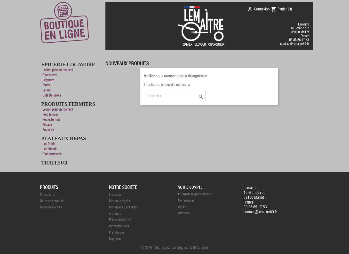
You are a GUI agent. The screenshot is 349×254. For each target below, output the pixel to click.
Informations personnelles (195, 194)
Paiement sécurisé (120, 220)
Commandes (186, 200)
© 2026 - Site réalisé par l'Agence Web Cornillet (174, 248)
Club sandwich (52, 154)
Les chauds (49, 149)
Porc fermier (50, 115)
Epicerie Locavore (68, 64)
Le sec (46, 90)
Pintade (47, 125)
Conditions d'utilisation (123, 207)
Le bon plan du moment (57, 70)
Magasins (115, 239)
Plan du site (116, 232)
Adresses (184, 213)
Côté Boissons (51, 95)
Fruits (46, 85)
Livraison (115, 195)
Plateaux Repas (63, 138)
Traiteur (54, 162)
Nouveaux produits (52, 201)
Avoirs (182, 207)
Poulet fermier (51, 120)
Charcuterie (49, 75)
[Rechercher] (175, 96)
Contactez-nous (119, 226)
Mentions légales (120, 201)
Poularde (48, 130)
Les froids (48, 144)
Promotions (47, 195)
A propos (115, 214)
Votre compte (190, 187)
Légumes (48, 80)
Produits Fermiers (68, 104)
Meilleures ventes (51, 207)
